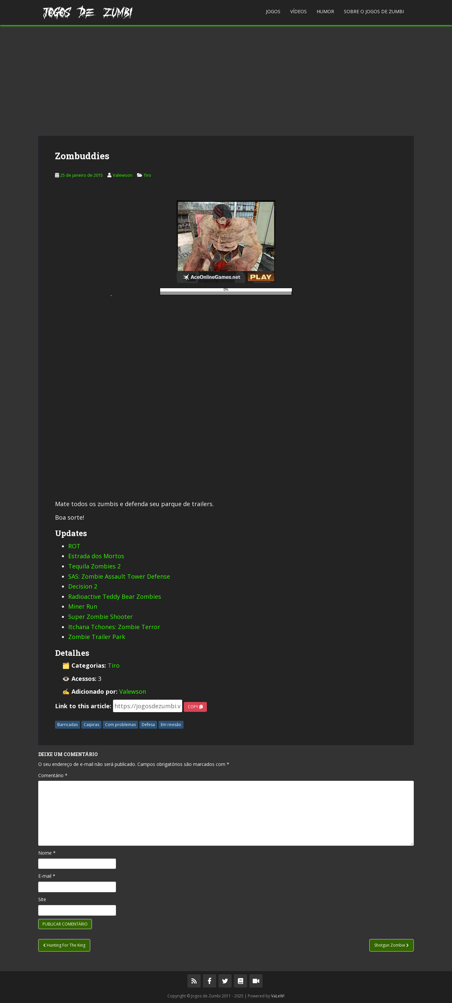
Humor (325, 11)
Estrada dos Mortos (96, 556)
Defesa (148, 724)
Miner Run (82, 606)
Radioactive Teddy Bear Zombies (114, 596)
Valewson (122, 175)
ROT (74, 546)
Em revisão (171, 724)
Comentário (53, 775)
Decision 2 (82, 586)
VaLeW (277, 996)
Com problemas (120, 724)
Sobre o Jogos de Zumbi (374, 11)
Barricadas (67, 724)
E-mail (46, 876)
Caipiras (91, 724)
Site (42, 899)
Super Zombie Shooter (100, 617)
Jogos (273, 11)
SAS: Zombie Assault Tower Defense (119, 576)
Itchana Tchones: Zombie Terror (114, 627)
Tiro (147, 175)
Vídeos (298, 11)
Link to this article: (83, 706)
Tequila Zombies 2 (94, 566)
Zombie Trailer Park (96, 637)
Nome (47, 853)
